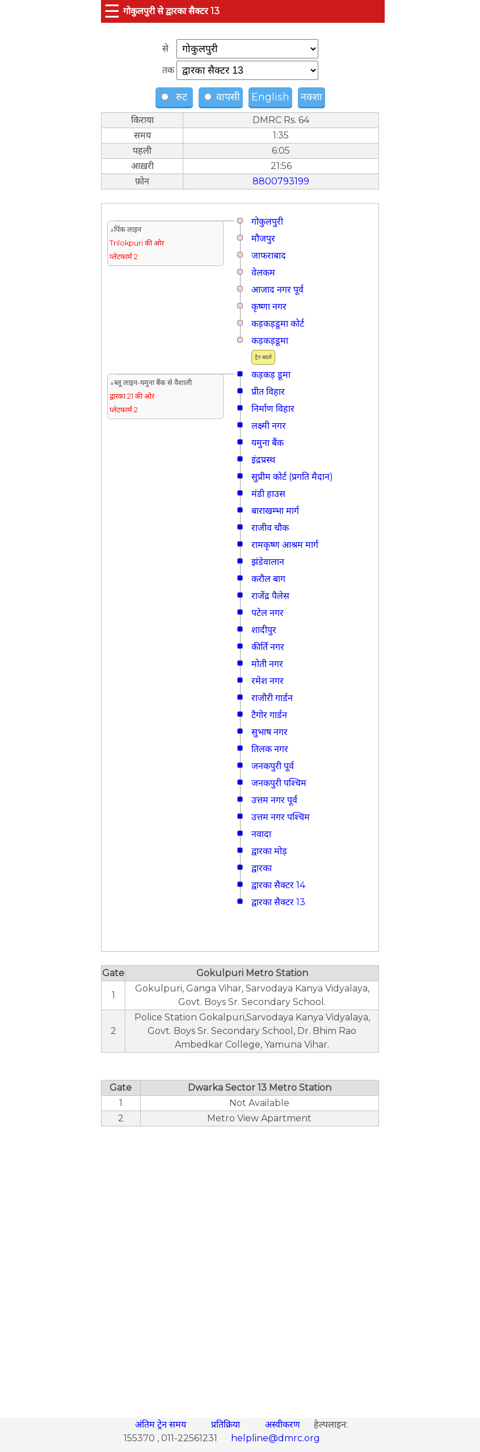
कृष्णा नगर (269, 306)
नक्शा (311, 97)
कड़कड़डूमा (269, 340)
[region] (240, 1266)
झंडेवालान (267, 561)
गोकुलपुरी (267, 221)
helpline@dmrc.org (275, 1438)
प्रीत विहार (268, 391)
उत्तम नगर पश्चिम (280, 817)
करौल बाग (268, 578)
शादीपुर (263, 629)
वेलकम (263, 272)
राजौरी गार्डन (272, 698)
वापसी (222, 97)
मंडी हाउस (268, 493)
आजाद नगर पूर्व (277, 289)
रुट (175, 97)
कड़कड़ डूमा (270, 374)
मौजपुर (263, 238)
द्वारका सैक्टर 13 (278, 902)
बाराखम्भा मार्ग (275, 510)
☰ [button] (112, 11)
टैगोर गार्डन (269, 715)
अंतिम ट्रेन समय (161, 1424)
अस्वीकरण (283, 1424)
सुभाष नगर (269, 732)
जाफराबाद (268, 255)
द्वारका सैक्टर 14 (278, 885)
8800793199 (280, 181)
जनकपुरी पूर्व (272, 766)
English (270, 97)
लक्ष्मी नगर (268, 425)
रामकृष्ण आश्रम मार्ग (284, 544)
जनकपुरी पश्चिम (278, 783)
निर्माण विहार (272, 408)
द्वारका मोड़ (269, 851)
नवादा (261, 834)
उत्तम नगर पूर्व (274, 800)
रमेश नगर (267, 681)
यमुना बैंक (267, 442)
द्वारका (261, 868)
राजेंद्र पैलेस (270, 595)
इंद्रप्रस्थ (263, 459)
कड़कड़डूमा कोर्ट (277, 323)
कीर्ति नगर (267, 646)
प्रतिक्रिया (226, 1424)
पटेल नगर (267, 612)
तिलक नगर (269, 749)
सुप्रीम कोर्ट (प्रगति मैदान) (292, 476)
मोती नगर (267, 664)
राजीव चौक (270, 527)
